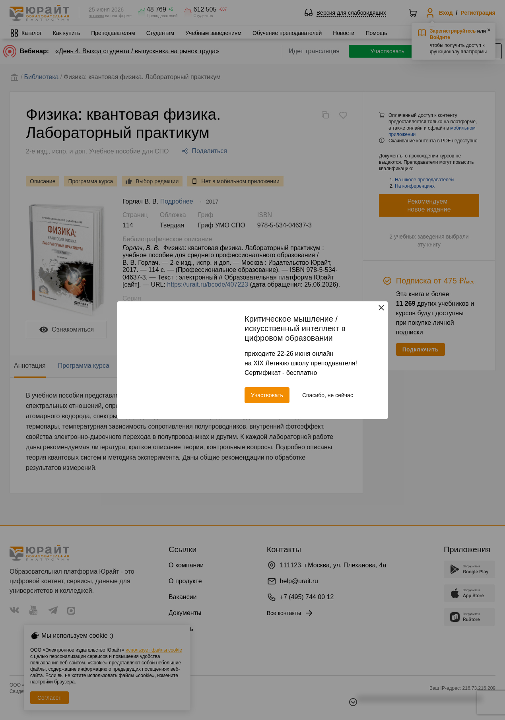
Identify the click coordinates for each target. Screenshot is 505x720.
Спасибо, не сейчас (327, 395)
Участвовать (267, 395)
